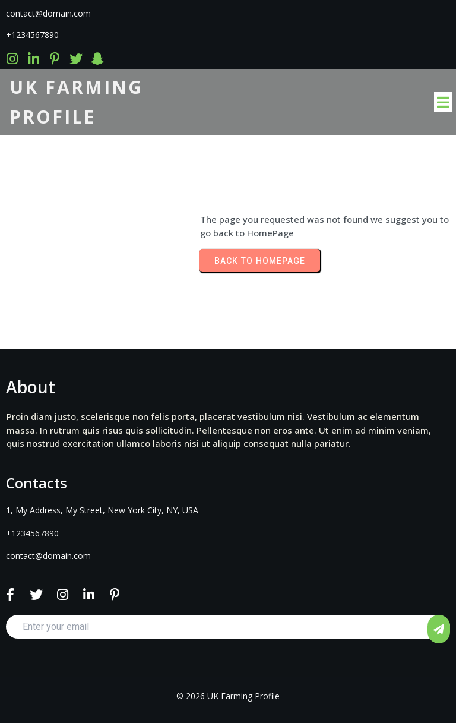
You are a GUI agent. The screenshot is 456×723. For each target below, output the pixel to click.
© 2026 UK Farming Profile (228, 696)
